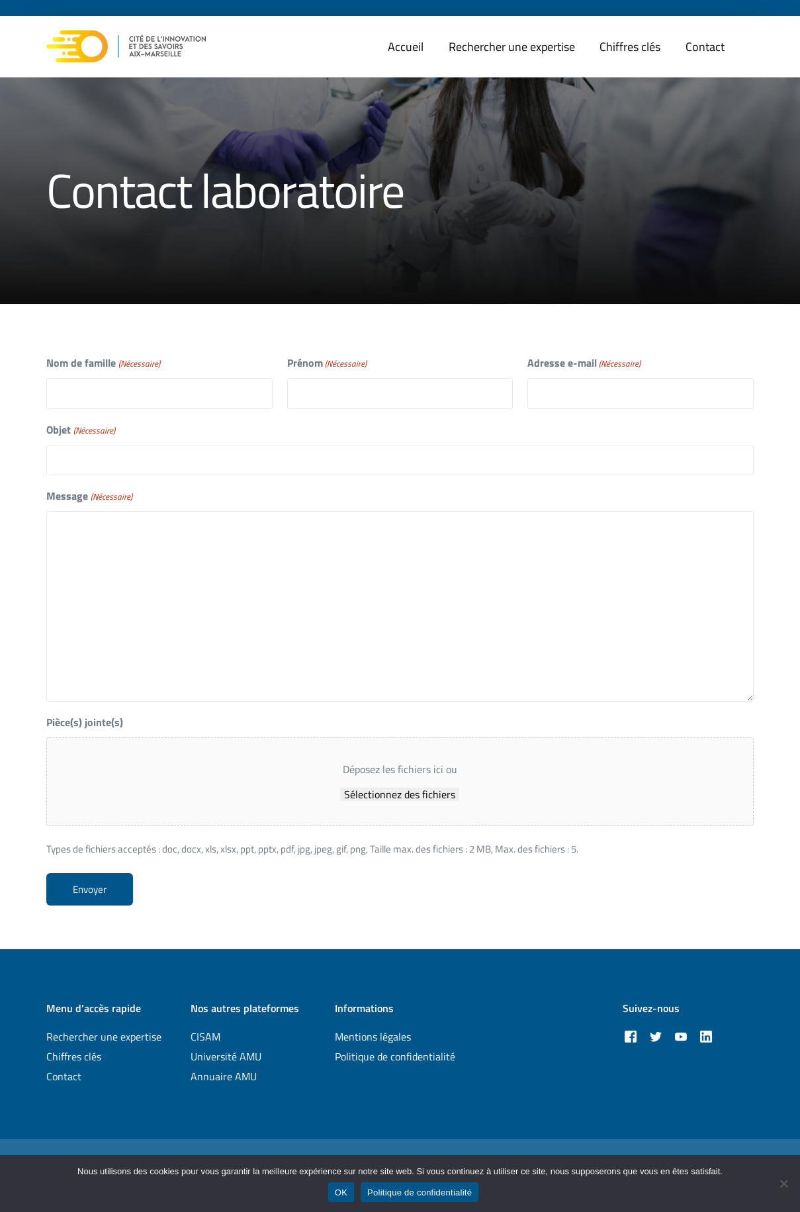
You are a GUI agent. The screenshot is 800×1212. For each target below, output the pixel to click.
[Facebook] (630, 1036)
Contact (63, 1076)
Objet (80, 430)
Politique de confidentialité (395, 1056)
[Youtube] (680, 1036)
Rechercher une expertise (103, 1037)
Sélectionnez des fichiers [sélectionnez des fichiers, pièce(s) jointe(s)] (399, 794)
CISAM (205, 1037)
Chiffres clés (73, 1056)
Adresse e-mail (584, 363)
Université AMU (226, 1056)
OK (341, 1192)
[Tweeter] (655, 1036)
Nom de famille (102, 363)
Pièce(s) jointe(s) (84, 722)
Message (89, 496)
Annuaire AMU (224, 1076)
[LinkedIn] (706, 1036)
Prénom (327, 363)
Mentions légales (373, 1037)
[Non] (783, 1183)
